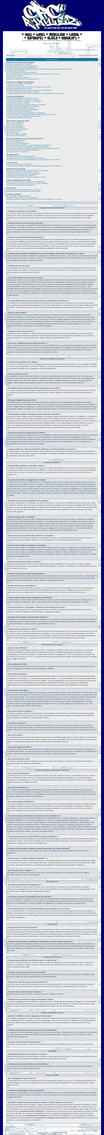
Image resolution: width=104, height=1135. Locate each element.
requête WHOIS (85, 1107)
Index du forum (10, 55)
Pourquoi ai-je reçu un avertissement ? (19, 111)
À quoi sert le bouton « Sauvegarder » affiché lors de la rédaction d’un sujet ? (31, 114)
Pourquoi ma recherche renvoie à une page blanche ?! (24, 174)
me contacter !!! (77, 40)
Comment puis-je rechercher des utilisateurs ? (21, 175)
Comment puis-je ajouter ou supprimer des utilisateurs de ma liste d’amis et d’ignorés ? (34, 166)
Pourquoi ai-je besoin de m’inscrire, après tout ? (22, 66)
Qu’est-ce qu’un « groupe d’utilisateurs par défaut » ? (23, 150)
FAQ (52, 47)
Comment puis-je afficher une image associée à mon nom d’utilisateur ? (29, 90)
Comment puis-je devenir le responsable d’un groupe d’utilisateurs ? (28, 147)
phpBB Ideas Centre (40, 1095)
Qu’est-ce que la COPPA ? (15, 75)
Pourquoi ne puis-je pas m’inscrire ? (18, 77)
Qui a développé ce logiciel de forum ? (19, 196)
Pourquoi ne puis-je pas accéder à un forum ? (21, 108)
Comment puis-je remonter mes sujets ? (19, 118)
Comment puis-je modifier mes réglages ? (20, 83)
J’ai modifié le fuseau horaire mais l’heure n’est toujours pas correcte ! (29, 87)
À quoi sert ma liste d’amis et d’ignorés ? (19, 164)
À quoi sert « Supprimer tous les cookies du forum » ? (24, 79)
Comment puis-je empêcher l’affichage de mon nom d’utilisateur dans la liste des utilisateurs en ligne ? (39, 69)
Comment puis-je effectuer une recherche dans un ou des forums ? (28, 170)
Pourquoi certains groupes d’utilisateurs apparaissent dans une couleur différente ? (33, 148)
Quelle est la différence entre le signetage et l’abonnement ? (26, 181)
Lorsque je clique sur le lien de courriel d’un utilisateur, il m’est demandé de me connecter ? (36, 93)
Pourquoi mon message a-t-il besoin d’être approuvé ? (24, 116)
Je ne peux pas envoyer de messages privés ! (21, 156)
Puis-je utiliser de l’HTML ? (15, 124)
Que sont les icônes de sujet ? (16, 135)
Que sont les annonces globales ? (17, 129)
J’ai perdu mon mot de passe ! (16, 71)
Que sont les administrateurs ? (16, 140)
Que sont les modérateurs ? (15, 142)
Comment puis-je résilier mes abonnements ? (21, 185)
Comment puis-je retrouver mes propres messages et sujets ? (26, 177)
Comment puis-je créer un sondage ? (18, 103)
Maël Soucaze (58, 1134)
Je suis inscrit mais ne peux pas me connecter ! (22, 72)
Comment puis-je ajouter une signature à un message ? (24, 101)
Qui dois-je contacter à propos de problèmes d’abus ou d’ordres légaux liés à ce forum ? (35, 199)
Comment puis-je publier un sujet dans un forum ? (22, 98)
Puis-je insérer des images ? (16, 127)
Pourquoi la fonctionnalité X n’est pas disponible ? (22, 197)
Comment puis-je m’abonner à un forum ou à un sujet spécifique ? (28, 183)
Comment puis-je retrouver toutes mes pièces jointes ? (24, 191)
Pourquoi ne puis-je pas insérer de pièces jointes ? (23, 109)
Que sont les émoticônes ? (15, 126)
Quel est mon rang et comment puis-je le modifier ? (23, 92)
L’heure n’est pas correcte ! (15, 85)
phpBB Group (63, 1080)
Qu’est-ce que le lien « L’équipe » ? (18, 152)
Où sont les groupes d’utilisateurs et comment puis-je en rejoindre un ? (29, 145)
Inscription (56, 43)
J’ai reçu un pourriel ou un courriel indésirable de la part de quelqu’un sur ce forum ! (33, 159)
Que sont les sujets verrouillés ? (17, 134)
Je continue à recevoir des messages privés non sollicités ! (25, 158)
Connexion (48, 43)
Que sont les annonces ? (15, 130)
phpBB (46, 1132)
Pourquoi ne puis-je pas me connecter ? (19, 64)
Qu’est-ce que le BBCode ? (15, 122)
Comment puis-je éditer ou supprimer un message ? (23, 100)
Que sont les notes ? (13, 132)
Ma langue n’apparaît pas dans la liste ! (19, 88)
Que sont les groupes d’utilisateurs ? (18, 143)
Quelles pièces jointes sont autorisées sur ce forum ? (23, 189)
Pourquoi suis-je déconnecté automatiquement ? (22, 67)
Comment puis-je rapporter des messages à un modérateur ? (26, 113)
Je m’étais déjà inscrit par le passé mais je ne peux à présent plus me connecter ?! (33, 74)
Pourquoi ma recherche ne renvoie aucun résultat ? (23, 172)
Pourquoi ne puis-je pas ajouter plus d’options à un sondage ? (26, 104)
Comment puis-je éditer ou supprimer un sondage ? (23, 106)
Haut (8, 219)
